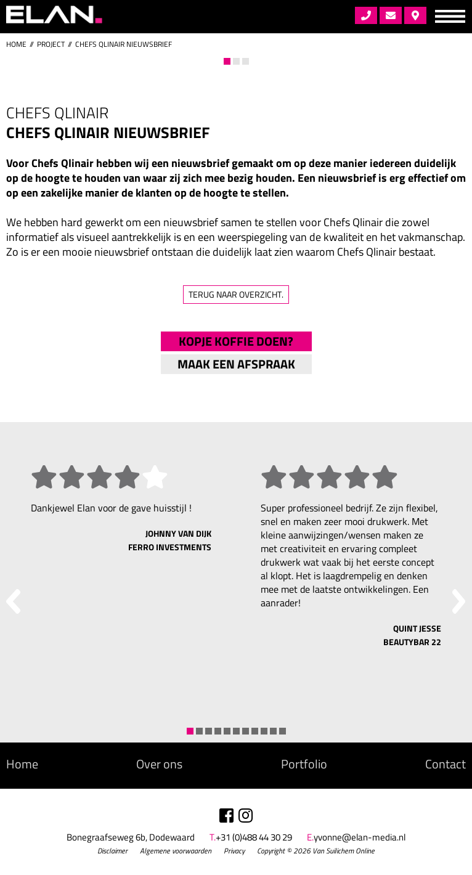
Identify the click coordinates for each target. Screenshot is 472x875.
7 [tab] (245, 731)
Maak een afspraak (236, 363)
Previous (28, 70)
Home (16, 44)
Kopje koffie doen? (236, 341)
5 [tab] (227, 731)
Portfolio (304, 763)
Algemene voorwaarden (175, 851)
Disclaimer (112, 851)
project (51, 44)
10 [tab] (273, 731)
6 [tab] (236, 731)
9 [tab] (264, 731)
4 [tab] (217, 731)
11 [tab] (282, 731)
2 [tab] (236, 61)
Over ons (159, 763)
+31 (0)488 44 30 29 (254, 837)
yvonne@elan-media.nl (359, 837)
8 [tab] (254, 731)
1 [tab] (227, 61)
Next (443, 70)
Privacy (234, 851)
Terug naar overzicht (236, 294)
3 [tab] (245, 61)
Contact (445, 763)
